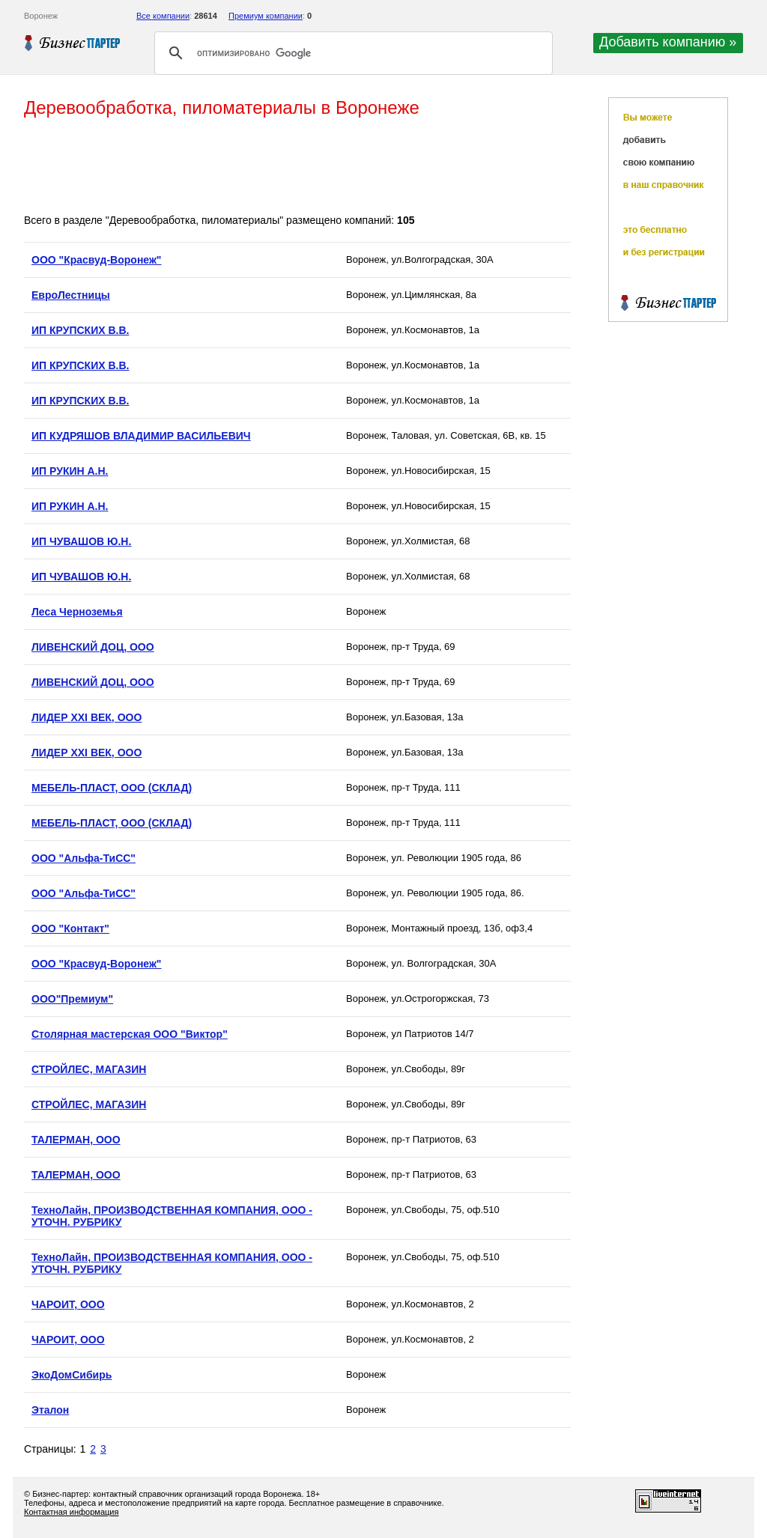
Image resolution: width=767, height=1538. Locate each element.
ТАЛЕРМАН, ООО (76, 1140)
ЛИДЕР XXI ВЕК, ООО (86, 717)
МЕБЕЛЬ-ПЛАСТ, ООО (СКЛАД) (111, 788)
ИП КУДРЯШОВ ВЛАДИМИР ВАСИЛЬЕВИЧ (141, 436)
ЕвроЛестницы (70, 295)
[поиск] (351, 53)
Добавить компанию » (667, 41)
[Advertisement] (296, 167)
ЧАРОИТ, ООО (68, 1304)
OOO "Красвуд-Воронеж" (96, 260)
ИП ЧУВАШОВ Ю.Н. (81, 541)
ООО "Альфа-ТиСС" (83, 858)
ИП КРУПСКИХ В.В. (80, 330)
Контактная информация (71, 1511)
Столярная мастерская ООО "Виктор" (129, 1034)
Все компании (163, 15)
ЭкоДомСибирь (71, 1375)
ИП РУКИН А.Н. (69, 471)
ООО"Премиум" (72, 999)
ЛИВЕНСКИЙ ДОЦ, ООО (92, 647)
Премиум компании (265, 15)
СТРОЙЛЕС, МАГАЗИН (88, 1069)
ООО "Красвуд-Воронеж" (96, 964)
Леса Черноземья (77, 612)
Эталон (50, 1410)
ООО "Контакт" (70, 928)
